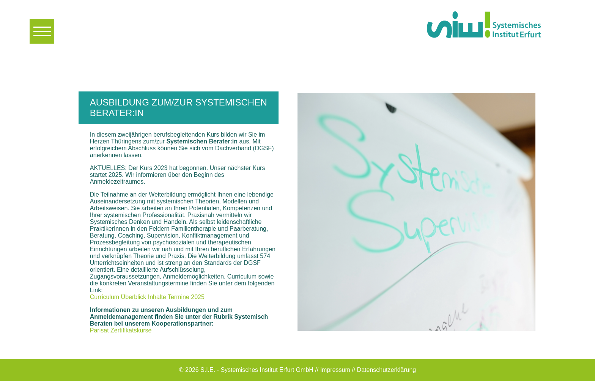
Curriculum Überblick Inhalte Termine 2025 (147, 297)
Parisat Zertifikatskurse (121, 330)
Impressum (335, 370)
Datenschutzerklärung (386, 370)
